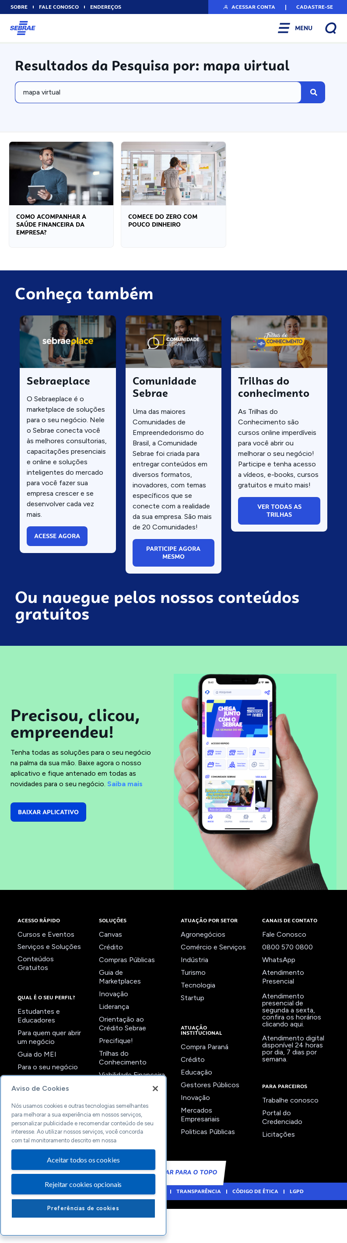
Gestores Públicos (210, 1121)
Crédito (111, 984)
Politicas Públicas (208, 1168)
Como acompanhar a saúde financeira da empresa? (51, 230)
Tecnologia (198, 1022)
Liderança (114, 1043)
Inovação (113, 1030)
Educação (196, 1109)
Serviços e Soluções (49, 983)
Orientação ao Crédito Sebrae (122, 1060)
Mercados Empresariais (200, 1151)
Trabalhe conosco (290, 1137)
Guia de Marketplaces (120, 1013)
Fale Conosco (284, 971)
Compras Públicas (127, 996)
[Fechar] (155, 1088)
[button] (248, 7)
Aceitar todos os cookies (83, 1159)
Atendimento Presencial (283, 1013)
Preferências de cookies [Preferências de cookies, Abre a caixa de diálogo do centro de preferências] (83, 1208)
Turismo (193, 1009)
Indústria (194, 996)
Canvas (110, 971)
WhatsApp (278, 996)
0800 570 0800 (287, 984)
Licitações (278, 1171)
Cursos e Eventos (46, 971)
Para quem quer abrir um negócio (49, 1073)
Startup (192, 1034)
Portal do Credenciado (282, 1153)
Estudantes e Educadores (39, 1052)
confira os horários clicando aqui (291, 1057)
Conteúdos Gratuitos (36, 999)
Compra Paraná (204, 1083)
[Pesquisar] (314, 92)
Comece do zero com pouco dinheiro (162, 226)
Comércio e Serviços (213, 984)
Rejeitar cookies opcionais (83, 1184)
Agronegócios (203, 971)
